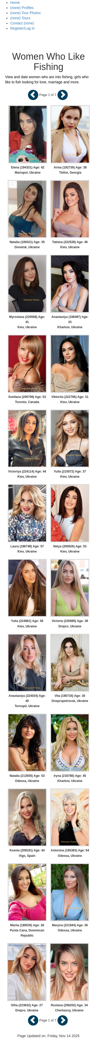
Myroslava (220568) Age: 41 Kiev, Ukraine (27, 322)
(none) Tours (20, 18)
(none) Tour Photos (25, 13)
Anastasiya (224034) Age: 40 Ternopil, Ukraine (26, 701)
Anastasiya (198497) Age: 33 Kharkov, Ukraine (69, 322)
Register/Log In (22, 28)
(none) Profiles (22, 8)
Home (15, 3)
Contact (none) (22, 23)
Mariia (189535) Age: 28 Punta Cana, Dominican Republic (27, 930)
